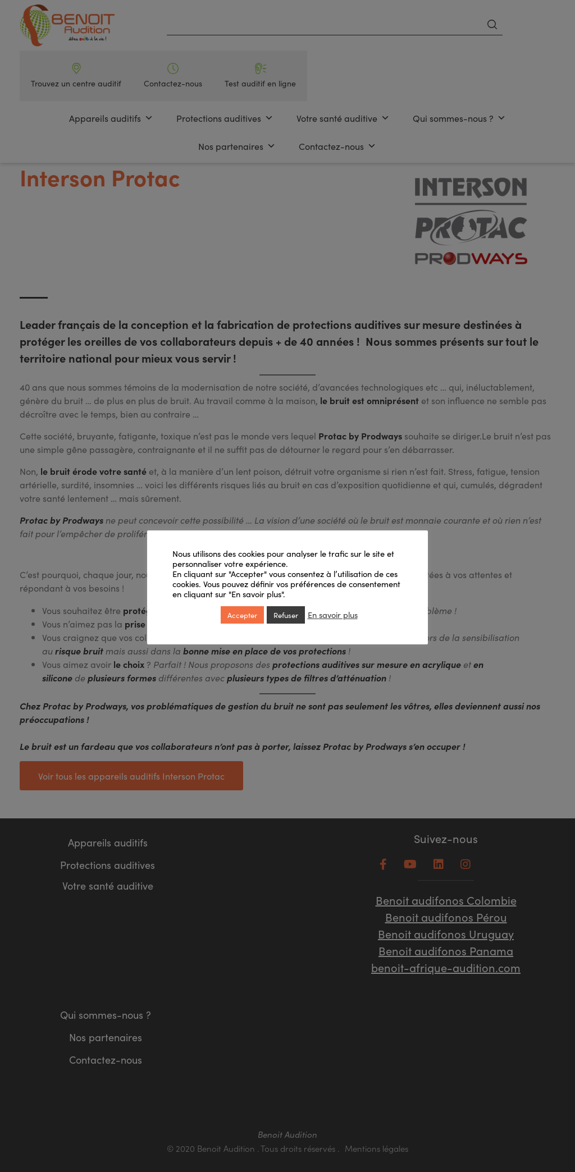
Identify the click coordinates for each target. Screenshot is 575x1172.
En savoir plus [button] (333, 615)
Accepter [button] (242, 615)
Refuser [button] (285, 615)
